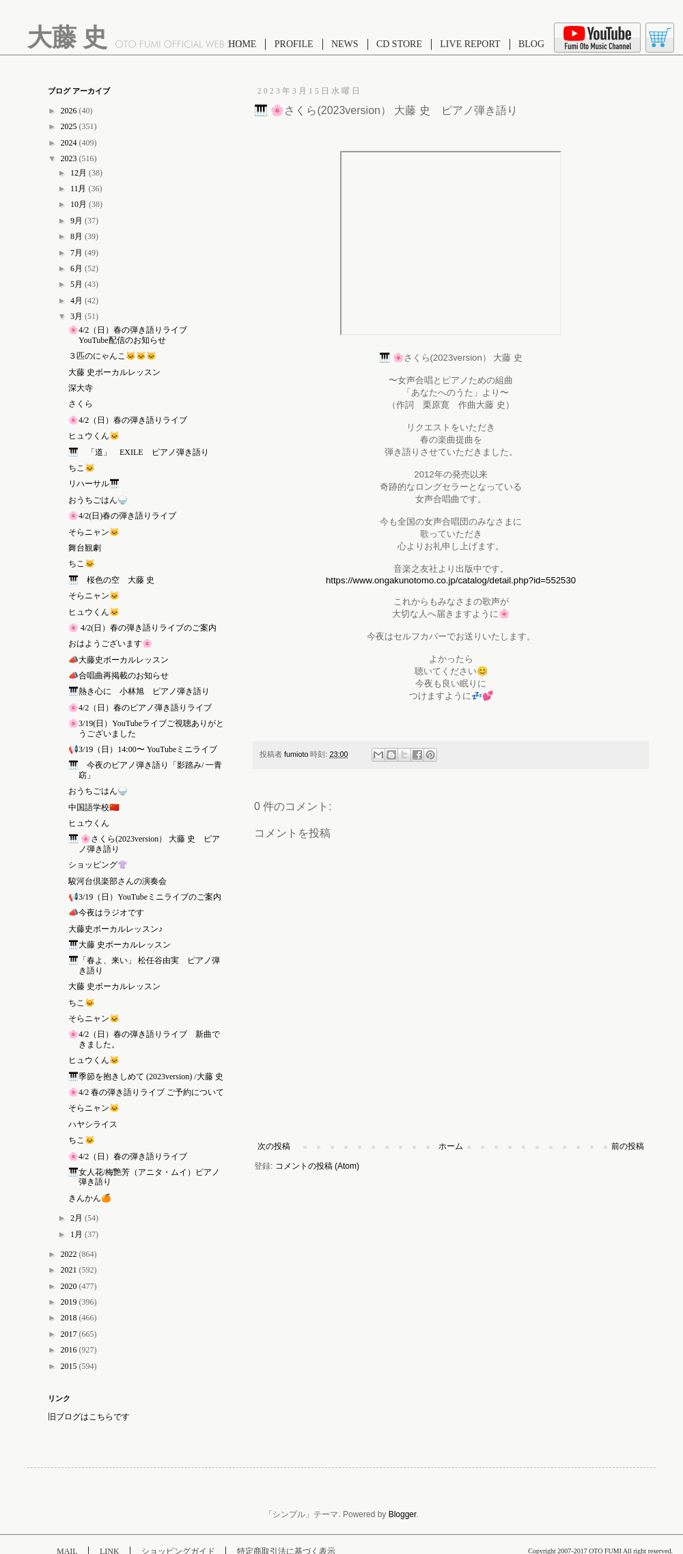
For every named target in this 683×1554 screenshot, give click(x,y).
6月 (77, 268)
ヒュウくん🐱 (94, 436)
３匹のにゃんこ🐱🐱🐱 (112, 356)
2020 (70, 1286)
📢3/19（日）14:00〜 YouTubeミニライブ (142, 749)
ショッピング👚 (98, 865)
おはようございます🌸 (110, 643)
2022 (70, 1254)
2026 (70, 110)
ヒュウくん (88, 823)
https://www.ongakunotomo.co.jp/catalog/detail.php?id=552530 (451, 580)
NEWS (345, 44)
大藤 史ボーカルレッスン (114, 372)
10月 (79, 204)
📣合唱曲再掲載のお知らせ (118, 675)
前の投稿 (627, 1146)
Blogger (403, 1514)
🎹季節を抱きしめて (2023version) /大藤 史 (150, 1076)
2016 (70, 1350)
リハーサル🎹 (94, 483)
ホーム (450, 1146)
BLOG (531, 44)
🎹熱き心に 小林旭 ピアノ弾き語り (139, 691)
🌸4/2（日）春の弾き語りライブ (127, 420)
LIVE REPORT (470, 44)
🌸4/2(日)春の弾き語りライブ (122, 516)
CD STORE (399, 44)
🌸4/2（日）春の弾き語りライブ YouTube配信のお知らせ (131, 334)
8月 (77, 236)
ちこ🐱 (81, 468)
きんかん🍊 (89, 1198)
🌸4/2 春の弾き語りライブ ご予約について (146, 1092)
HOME (242, 44)
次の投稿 (273, 1146)
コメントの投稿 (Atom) (317, 1166)
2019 (70, 1302)
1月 (77, 1234)
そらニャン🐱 (94, 532)
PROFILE (294, 44)
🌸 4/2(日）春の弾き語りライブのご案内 (142, 628)
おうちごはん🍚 (98, 500)
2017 (70, 1334)
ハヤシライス (92, 1124)
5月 (77, 284)
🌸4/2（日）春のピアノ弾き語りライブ (140, 707)
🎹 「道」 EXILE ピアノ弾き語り (138, 452)
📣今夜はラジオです (106, 912)
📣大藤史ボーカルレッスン (118, 660)
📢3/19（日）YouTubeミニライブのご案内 (144, 897)
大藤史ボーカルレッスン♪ (115, 929)
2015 (70, 1366)
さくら (80, 403)
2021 (70, 1270)
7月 (77, 253)
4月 (77, 300)
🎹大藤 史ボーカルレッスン (119, 944)
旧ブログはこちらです (89, 1416)
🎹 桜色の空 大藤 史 (115, 580)
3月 (77, 316)
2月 (77, 1218)
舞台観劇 (84, 548)
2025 (70, 126)
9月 (77, 220)
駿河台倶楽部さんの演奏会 (117, 881)
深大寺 (80, 388)
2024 (70, 143)
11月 (79, 188)
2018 (70, 1317)
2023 (70, 158)
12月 (79, 173)
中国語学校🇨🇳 (94, 807)
